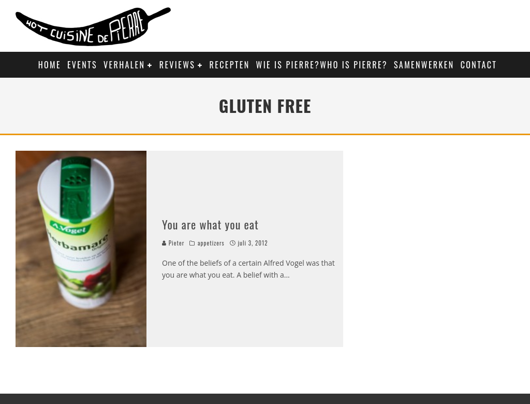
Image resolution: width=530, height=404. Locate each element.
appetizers (211, 243)
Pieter (173, 243)
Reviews (177, 65)
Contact (479, 65)
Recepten (230, 65)
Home (49, 65)
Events (82, 65)
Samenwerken (424, 65)
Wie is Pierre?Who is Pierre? (322, 65)
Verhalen (124, 65)
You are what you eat (210, 224)
